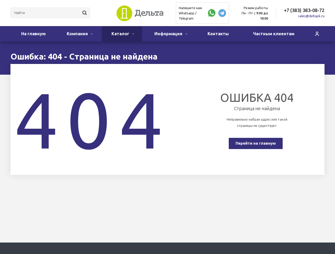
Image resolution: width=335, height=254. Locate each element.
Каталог (122, 33)
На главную (33, 33)
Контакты (218, 33)
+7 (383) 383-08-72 (304, 10)
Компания (80, 33)
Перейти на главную (256, 143)
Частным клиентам (273, 33)
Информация (170, 33)
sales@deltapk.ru (311, 16)
